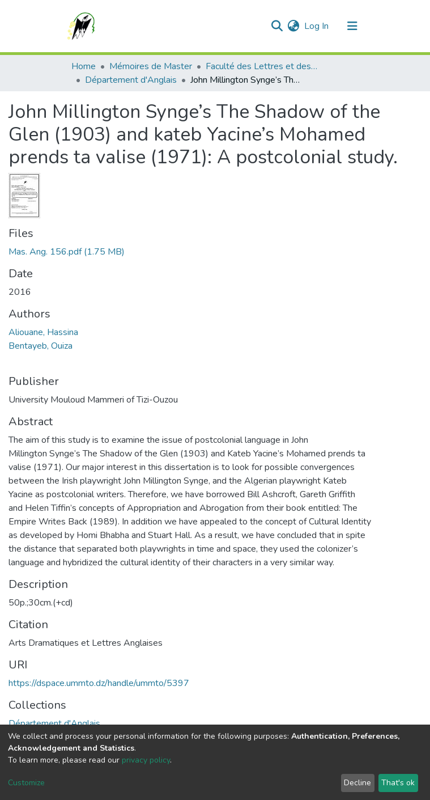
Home (83, 66)
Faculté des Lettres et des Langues (262, 66)
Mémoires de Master (150, 66)
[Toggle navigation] (352, 26)
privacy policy (146, 760)
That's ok (398, 782)
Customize (26, 782)
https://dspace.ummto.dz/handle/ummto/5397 (98, 683)
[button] (294, 26)
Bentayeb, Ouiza (40, 346)
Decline (357, 782)
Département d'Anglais (131, 80)
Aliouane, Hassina (43, 332)
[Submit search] (277, 26)
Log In (317, 26)
